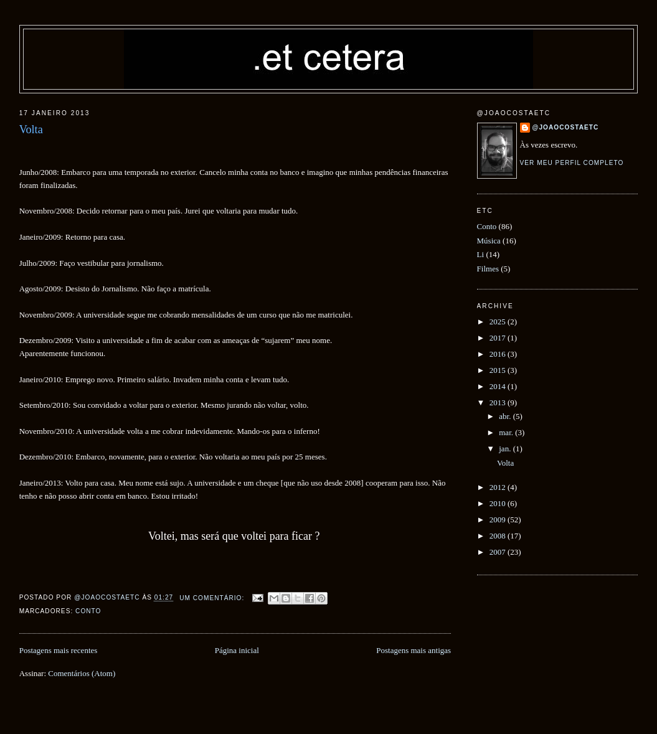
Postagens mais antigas (413, 650)
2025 (498, 321)
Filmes (488, 268)
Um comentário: (213, 598)
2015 (498, 370)
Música (489, 240)
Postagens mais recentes (58, 650)
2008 (498, 535)
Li (480, 254)
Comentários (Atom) (81, 673)
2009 (498, 519)
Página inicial (237, 650)
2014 (498, 386)
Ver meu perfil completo (572, 162)
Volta (31, 129)
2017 (498, 337)
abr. (506, 416)
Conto (88, 611)
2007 (498, 552)
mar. (507, 432)
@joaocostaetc (565, 127)
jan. (506, 448)
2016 (498, 354)
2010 (498, 503)
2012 (498, 487)
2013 (498, 402)
